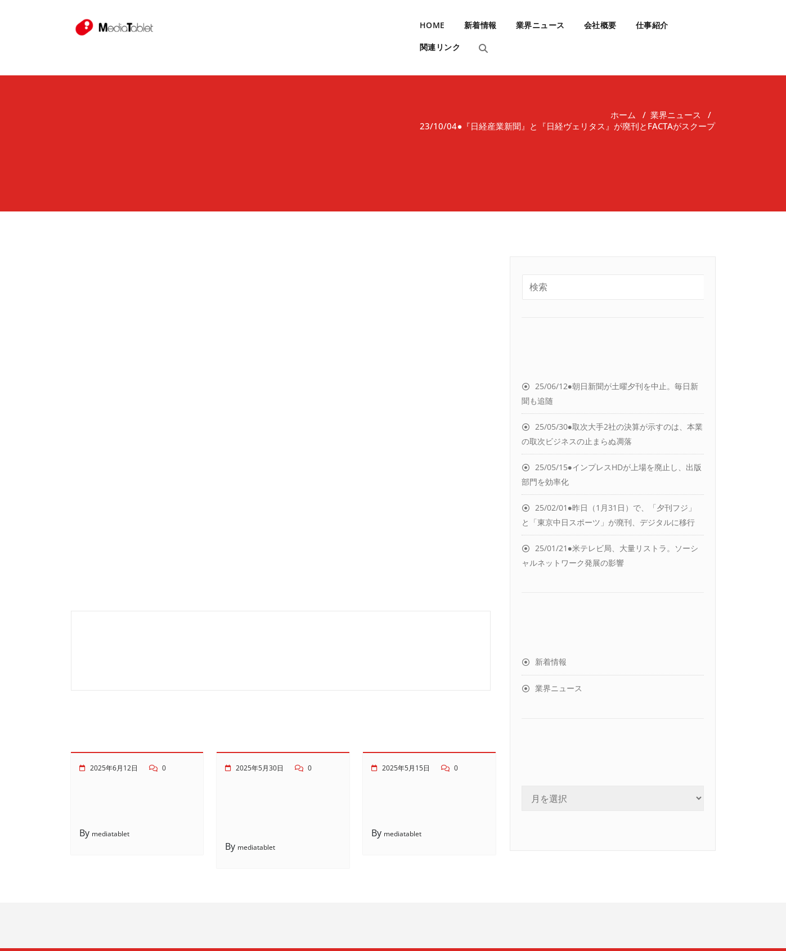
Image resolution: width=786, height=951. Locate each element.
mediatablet (110, 834)
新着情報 (480, 25)
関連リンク (440, 47)
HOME (432, 25)
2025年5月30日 (260, 768)
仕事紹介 (652, 25)
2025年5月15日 (406, 768)
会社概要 (600, 25)
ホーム (623, 114)
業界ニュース (540, 25)
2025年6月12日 (114, 768)
